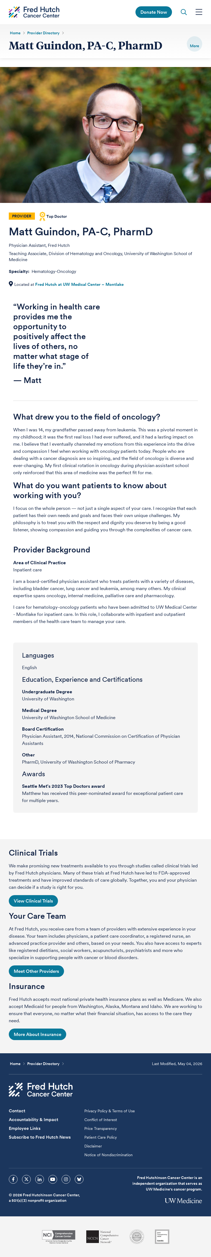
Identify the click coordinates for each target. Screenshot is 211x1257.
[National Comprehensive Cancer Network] (102, 1236)
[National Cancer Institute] (58, 1237)
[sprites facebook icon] (13, 1179)
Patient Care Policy (100, 1137)
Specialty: (19, 271)
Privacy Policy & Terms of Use (109, 1111)
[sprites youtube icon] (52, 1179)
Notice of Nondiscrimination (108, 1155)
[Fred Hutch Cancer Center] (41, 1090)
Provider (21, 216)
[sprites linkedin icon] (39, 1179)
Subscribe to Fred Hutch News (40, 1137)
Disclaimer (93, 1146)
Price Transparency (100, 1128)
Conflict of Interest (100, 1120)
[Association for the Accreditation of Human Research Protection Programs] (137, 1237)
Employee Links (24, 1128)
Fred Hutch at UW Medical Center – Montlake (79, 284)
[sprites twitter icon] (26, 1179)
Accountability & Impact (33, 1119)
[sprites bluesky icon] (79, 1179)
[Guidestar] (162, 1237)
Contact (17, 1110)
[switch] (194, 44)
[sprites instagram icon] (66, 1179)
